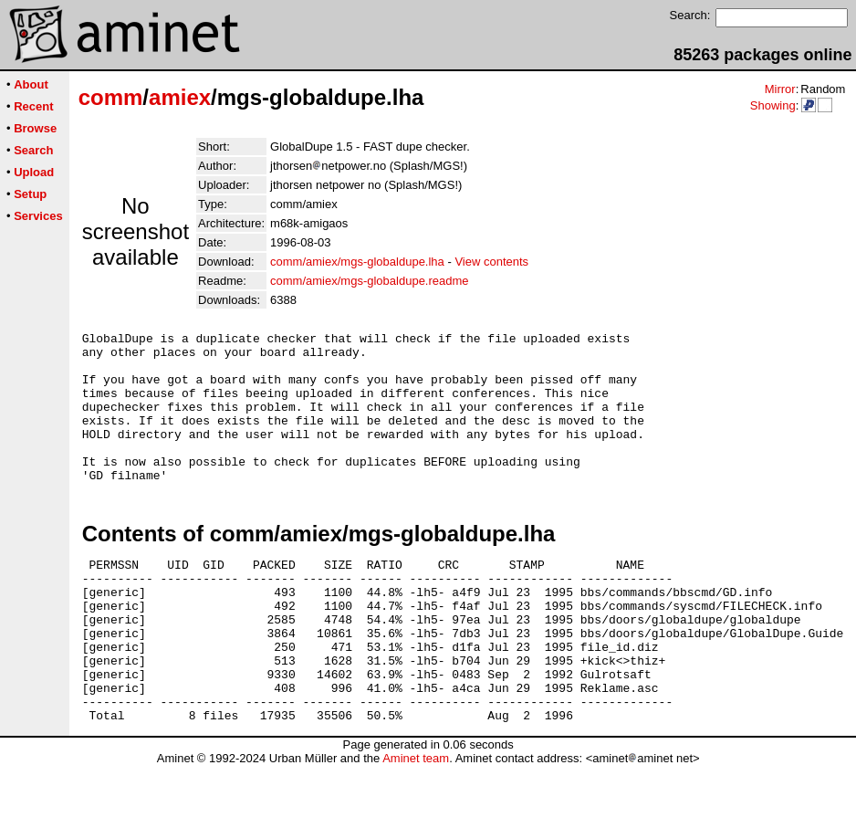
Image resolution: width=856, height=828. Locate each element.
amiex (180, 97)
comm (110, 97)
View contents (491, 261)
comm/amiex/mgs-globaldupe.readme (369, 281)
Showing (773, 105)
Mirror (780, 89)
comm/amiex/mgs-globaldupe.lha (357, 261)
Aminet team (415, 821)
